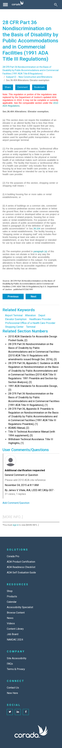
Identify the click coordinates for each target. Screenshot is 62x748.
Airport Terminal (14, 315)
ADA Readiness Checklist (21, 567)
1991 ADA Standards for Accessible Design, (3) (33, 387)
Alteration (30, 315)
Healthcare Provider (40, 319)
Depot (41, 315)
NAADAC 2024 (15, 639)
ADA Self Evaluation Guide (21, 572)
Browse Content (16, 612)
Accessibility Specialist (20, 607)
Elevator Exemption (16, 319)
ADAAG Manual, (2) (18, 427)
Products (12, 596)
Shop (10, 591)
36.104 (36, 228)
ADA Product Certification (21, 561)
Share (8, 87)
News (10, 618)
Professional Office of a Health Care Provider (30, 323)
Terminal (30, 326)
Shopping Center (14, 326)
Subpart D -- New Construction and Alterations (29, 77)
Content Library (15, 628)
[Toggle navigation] (5, 4)
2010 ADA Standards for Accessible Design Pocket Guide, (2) (32, 338)
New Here (12, 693)
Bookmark (39, 87)
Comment (22, 87)
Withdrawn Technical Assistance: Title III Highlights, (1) (30, 441)
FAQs (10, 663)
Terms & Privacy (16, 669)
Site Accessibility (16, 658)
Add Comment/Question (16, 502)
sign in (16, 525)
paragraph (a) (40, 251)
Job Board (12, 634)
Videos (11, 623)
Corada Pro (13, 556)
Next (33, 296)
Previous (13, 296)
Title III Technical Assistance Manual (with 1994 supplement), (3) (31, 433)
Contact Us (13, 687)
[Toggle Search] (55, 5)
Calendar (12, 601)
